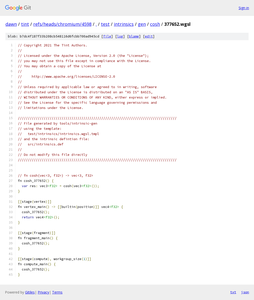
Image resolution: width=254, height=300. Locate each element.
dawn (11, 24)
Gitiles (30, 292)
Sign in (244, 7)
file (107, 36)
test (105, 24)
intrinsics (124, 24)
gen (142, 24)
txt (233, 292)
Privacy (43, 292)
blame (134, 36)
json (245, 292)
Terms (57, 292)
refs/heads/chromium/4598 (62, 24)
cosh (155, 24)
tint (25, 24)
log (120, 36)
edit (149, 36)
